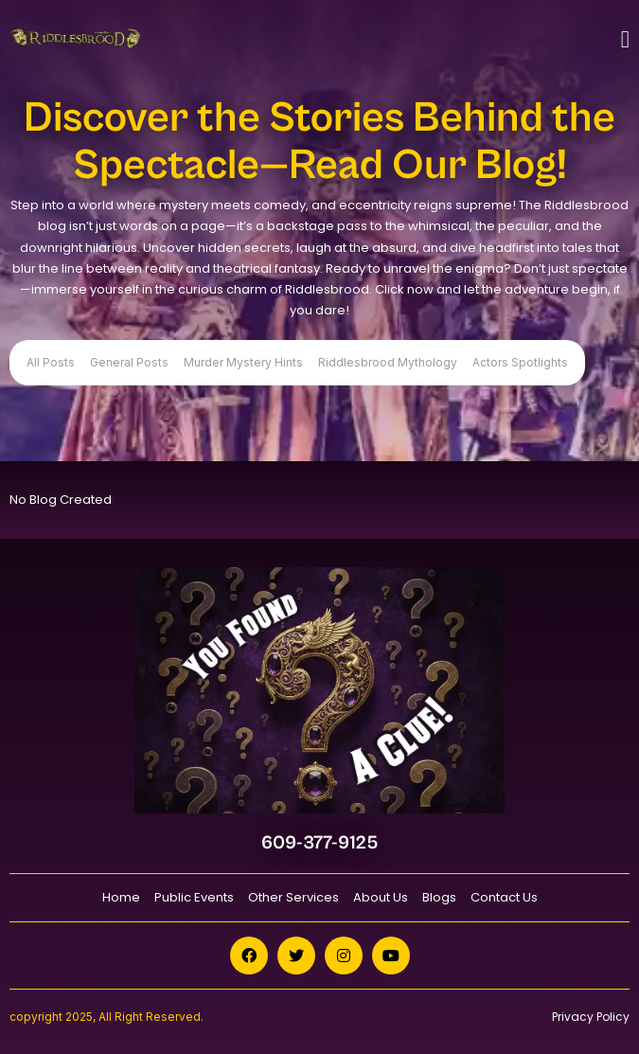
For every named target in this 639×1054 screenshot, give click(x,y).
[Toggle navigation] (625, 39)
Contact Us (504, 897)
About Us (380, 897)
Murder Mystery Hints (243, 362)
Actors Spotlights (520, 362)
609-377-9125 (319, 843)
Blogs (439, 897)
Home (121, 897)
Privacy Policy (591, 1017)
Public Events (194, 897)
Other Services (293, 897)
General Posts (129, 362)
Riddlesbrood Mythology (387, 362)
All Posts (51, 362)
